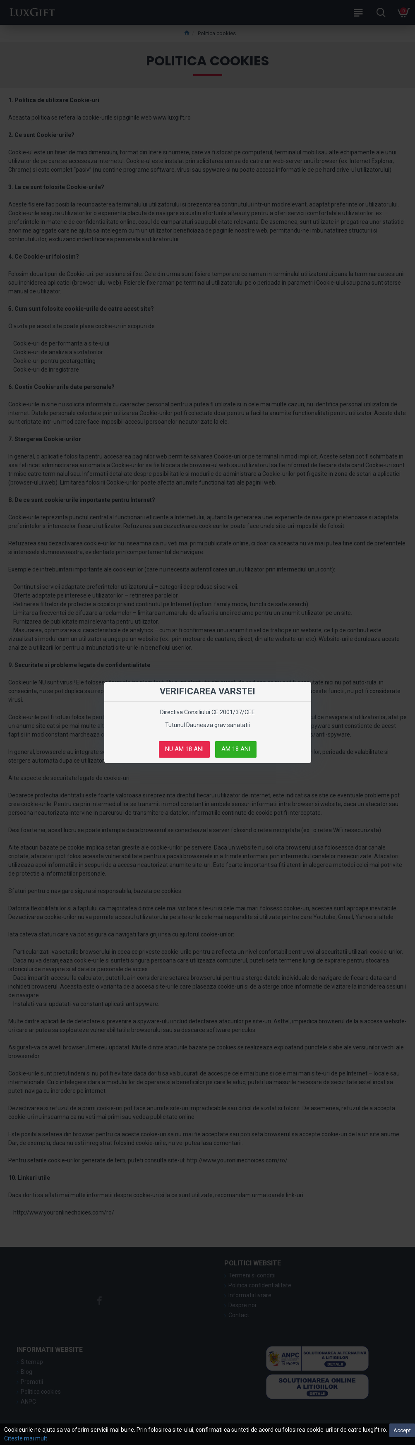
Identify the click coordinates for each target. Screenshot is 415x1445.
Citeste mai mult (25, 1438)
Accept (402, 1430)
